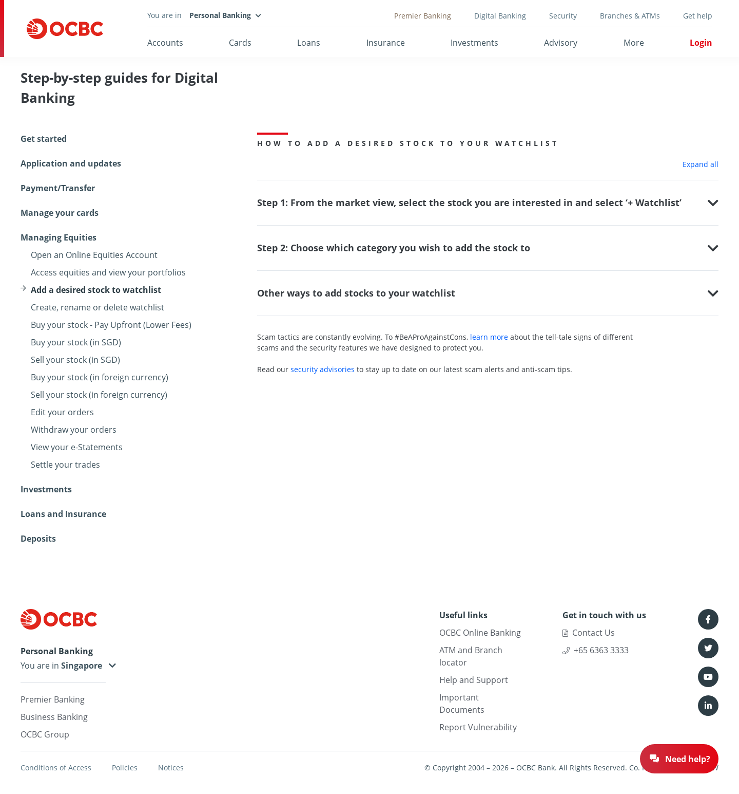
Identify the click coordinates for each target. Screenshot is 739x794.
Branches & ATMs (630, 16)
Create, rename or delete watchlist (97, 307)
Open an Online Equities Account (94, 255)
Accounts (165, 42)
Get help (697, 16)
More (634, 42)
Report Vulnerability (478, 727)
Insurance (385, 42)
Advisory (560, 42)
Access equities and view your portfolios (108, 272)
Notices (171, 767)
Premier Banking (422, 16)
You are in (63, 665)
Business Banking (54, 717)
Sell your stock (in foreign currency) (99, 394)
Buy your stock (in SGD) (76, 342)
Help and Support (473, 680)
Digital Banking (500, 16)
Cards (240, 42)
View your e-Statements (77, 447)
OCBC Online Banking (480, 632)
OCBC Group (45, 734)
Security (563, 16)
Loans (308, 42)
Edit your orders (62, 412)
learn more (489, 337)
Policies (125, 767)
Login (701, 42)
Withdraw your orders (73, 429)
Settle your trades (65, 464)
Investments (474, 42)
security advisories (322, 369)
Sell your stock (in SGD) (75, 359)
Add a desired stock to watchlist (96, 290)
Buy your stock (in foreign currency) (99, 377)
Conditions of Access (56, 767)
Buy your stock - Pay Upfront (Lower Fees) (111, 324)
